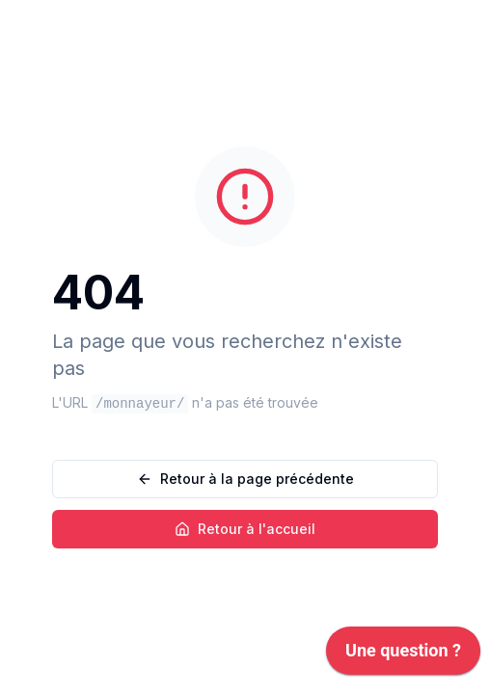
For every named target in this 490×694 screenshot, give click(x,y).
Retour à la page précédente (245, 478)
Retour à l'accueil (245, 528)
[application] (403, 655)
